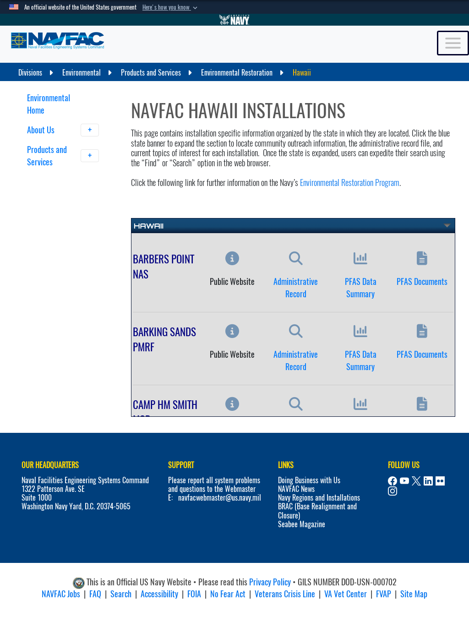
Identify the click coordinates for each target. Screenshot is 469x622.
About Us (63, 130)
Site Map (413, 594)
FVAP (383, 594)
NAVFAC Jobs (61, 594)
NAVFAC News (296, 489)
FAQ (95, 594)
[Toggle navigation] (453, 43)
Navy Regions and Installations (319, 497)
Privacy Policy (270, 582)
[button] (170, 7)
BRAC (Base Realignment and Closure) (317, 511)
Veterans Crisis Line (285, 594)
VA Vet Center (345, 594)
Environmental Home (48, 104)
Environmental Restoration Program (349, 182)
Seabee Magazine (301, 524)
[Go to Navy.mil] (234, 20)
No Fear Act (227, 594)
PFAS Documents (422, 281)
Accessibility (159, 594)
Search (120, 594)
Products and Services (63, 156)
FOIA (194, 594)
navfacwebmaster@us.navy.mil (219, 497)
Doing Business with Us (309, 480)
